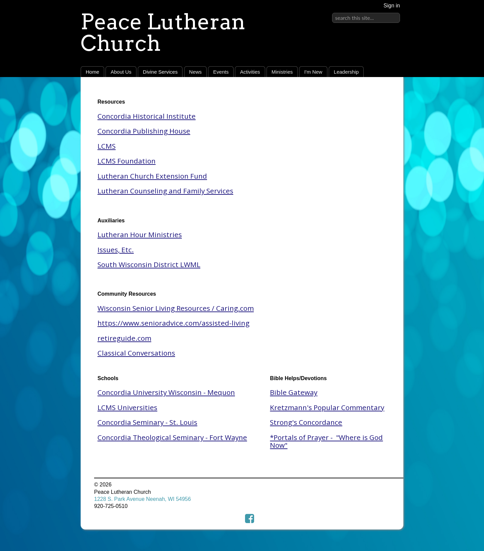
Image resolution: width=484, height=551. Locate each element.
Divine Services (160, 72)
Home (92, 72)
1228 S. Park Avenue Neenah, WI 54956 (142, 499)
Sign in (392, 5)
